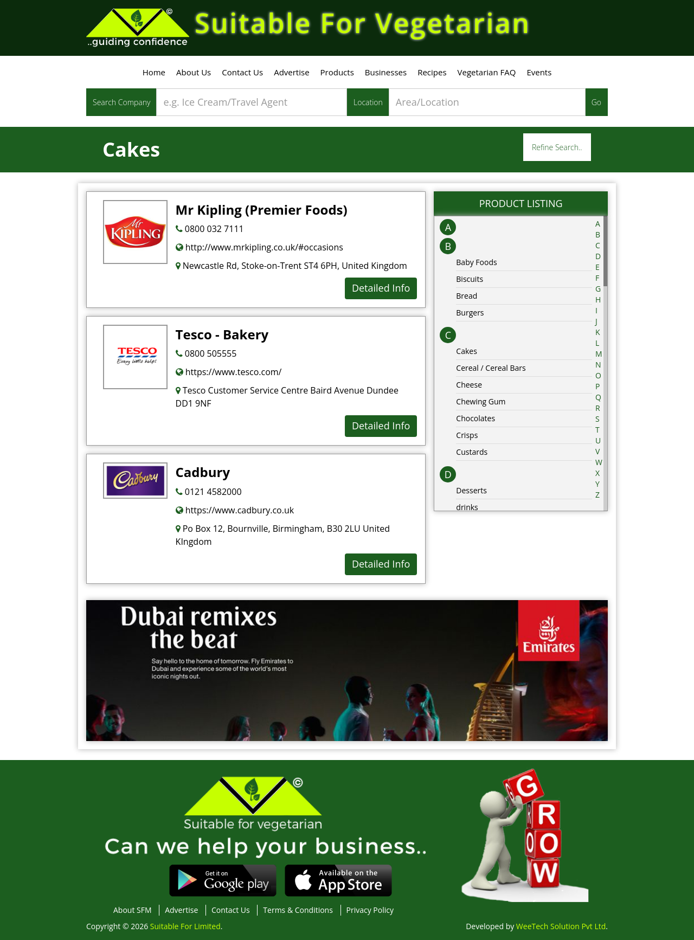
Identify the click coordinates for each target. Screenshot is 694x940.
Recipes (431, 72)
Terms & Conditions (298, 910)
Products (337, 72)
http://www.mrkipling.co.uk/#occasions (259, 247)
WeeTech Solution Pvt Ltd (561, 926)
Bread (466, 296)
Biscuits (469, 279)
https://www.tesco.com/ (229, 372)
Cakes (466, 351)
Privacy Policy (370, 910)
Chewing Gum (480, 401)
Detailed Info (381, 287)
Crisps (467, 435)
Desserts (471, 490)
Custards (471, 452)
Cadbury (203, 472)
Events (538, 72)
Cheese (469, 384)
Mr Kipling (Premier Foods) (262, 209)
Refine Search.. (557, 147)
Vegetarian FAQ (487, 72)
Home (154, 72)
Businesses (386, 72)
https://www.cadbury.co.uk (235, 510)
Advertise (291, 72)
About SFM (132, 910)
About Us (193, 72)
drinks (467, 507)
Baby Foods (476, 262)
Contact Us (242, 72)
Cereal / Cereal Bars (490, 368)
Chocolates (475, 418)
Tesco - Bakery (222, 334)
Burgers (470, 312)
